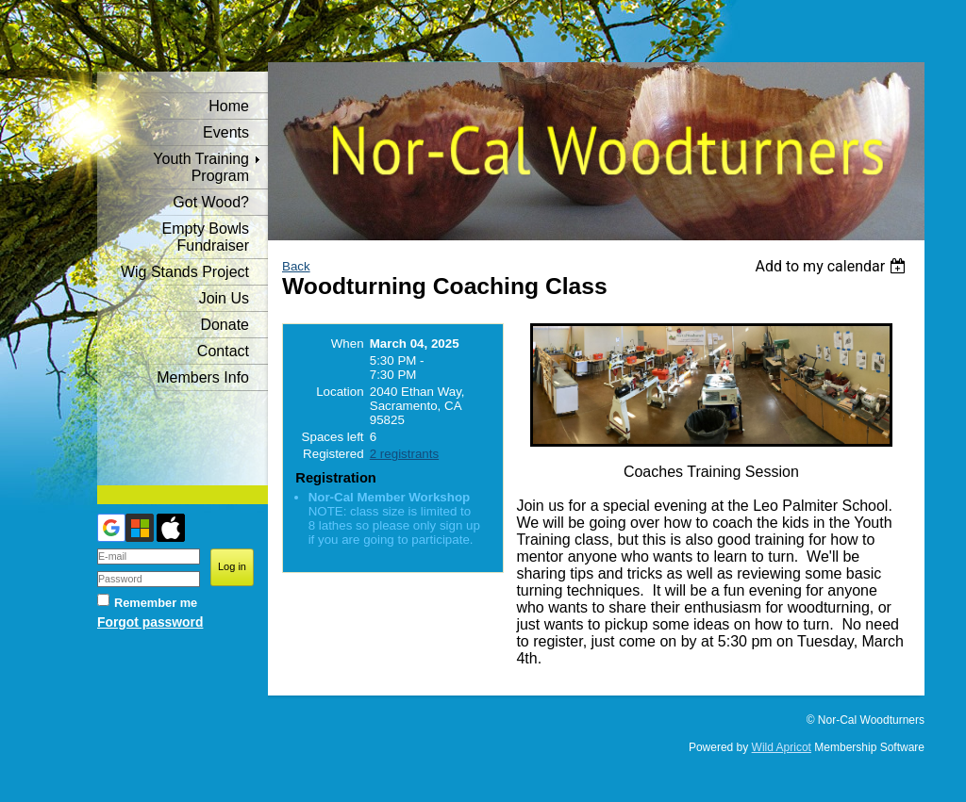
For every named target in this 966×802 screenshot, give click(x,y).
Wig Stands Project (185, 272)
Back (296, 266)
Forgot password (150, 622)
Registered (333, 454)
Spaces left (333, 437)
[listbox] (832, 266)
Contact (223, 351)
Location (339, 392)
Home (228, 106)
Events (226, 132)
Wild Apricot (781, 747)
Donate (224, 325)
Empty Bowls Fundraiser (205, 237)
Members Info (203, 377)
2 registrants (404, 454)
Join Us (224, 298)
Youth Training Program (201, 167)
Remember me (155, 603)
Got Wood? (211, 202)
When (347, 343)
